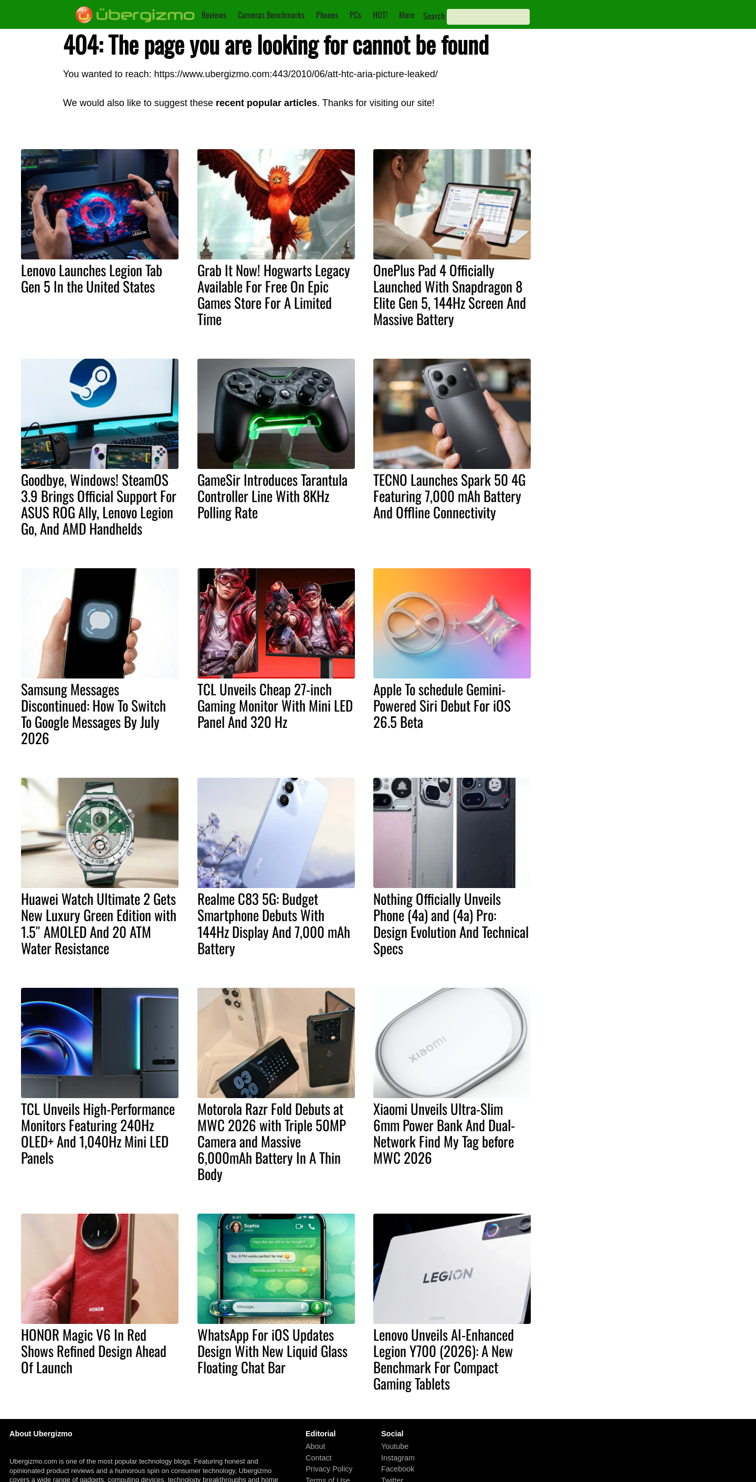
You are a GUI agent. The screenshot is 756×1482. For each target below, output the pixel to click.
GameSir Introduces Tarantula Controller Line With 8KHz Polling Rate (272, 496)
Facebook (397, 1469)
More (407, 14)
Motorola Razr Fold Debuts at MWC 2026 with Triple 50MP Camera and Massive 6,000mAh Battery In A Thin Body (271, 1141)
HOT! (380, 14)
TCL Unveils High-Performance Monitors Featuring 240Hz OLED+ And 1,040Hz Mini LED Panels (98, 1133)
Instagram (398, 1458)
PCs (355, 14)
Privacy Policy (329, 1469)
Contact (319, 1458)
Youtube (394, 1446)
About (316, 1446)
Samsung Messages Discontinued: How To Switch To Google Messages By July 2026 (93, 713)
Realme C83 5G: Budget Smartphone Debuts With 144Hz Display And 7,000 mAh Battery (273, 923)
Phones (327, 14)
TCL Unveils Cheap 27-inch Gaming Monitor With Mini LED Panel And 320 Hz (275, 705)
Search (434, 15)
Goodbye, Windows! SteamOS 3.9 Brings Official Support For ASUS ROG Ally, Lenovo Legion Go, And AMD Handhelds (98, 504)
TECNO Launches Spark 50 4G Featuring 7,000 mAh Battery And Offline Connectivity (449, 496)
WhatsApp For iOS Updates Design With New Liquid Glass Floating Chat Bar (272, 1350)
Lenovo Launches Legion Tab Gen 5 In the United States (91, 278)
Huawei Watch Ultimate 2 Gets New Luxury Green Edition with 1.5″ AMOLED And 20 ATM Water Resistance (98, 923)
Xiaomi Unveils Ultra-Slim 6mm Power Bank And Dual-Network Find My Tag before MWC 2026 (444, 1133)
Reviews (214, 14)
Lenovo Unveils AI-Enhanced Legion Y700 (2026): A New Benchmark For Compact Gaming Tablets (443, 1359)
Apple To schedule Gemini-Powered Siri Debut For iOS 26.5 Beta (442, 705)
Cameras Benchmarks (271, 14)
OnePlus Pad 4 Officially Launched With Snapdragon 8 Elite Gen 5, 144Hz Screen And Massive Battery (449, 294)
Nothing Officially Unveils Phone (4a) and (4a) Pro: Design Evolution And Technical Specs (451, 923)
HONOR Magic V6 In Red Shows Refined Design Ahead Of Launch (93, 1350)
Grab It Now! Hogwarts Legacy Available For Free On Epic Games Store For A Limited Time (273, 294)
